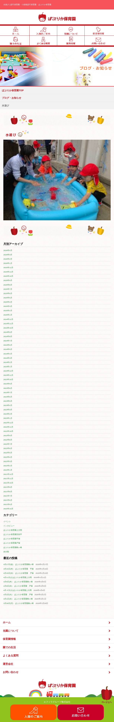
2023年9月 (7, 384)
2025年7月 (7, 289)
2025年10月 (8, 276)
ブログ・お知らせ (11, 97)
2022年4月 (7, 457)
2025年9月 (7, 280)
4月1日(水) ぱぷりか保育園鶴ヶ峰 (17, 599)
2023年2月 (7, 414)
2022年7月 (7, 444)
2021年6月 (7, 500)
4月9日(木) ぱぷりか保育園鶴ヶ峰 (17, 582)
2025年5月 (7, 298)
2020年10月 (8, 509)
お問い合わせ (57, 672)
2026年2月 (7, 259)
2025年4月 (7, 302)
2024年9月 (7, 332)
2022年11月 (8, 427)
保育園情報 (57, 639)
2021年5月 (7, 504)
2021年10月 (8, 483)
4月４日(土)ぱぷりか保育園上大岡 (17, 590)
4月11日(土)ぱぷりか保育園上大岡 (17, 577)
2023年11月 (8, 375)
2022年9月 (7, 435)
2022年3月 (7, 461)
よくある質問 (57, 656)
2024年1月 (7, 367)
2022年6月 (7, 448)
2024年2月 (7, 362)
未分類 (6, 552)
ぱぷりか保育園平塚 (11, 539)
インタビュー (8, 526)
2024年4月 (7, 354)
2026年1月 (7, 263)
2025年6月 (7, 293)
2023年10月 (8, 379)
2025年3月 (7, 306)
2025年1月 (7, 315)
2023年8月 (7, 388)
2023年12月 (8, 371)
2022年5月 (7, 453)
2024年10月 (8, 328)
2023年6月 (7, 397)
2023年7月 (7, 392)
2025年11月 (8, 272)
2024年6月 (7, 345)
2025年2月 (7, 311)
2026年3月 (7, 255)
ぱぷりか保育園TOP (13, 90)
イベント (7, 522)
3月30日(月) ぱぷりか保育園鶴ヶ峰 (18, 603)
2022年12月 (8, 423)
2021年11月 (8, 478)
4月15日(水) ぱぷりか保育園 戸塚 (18, 573)
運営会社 (57, 664)
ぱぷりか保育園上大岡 (12, 530)
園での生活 (57, 647)
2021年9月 (7, 487)
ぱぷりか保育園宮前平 (12, 534)
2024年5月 (7, 349)
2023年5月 (7, 401)
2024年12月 (8, 319)
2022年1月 (7, 470)
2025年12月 (8, 267)
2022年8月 (7, 440)
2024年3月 (7, 358)
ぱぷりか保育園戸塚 (11, 543)
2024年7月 (7, 341)
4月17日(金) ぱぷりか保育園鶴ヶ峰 (18, 564)
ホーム (57, 622)
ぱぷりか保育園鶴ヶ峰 (12, 547)
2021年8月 (7, 492)
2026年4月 (7, 250)
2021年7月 (7, 496)
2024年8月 (7, 336)
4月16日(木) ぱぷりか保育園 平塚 (18, 569)
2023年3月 (7, 410)
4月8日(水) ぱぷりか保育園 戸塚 (17, 586)
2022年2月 (7, 466)
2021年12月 (8, 474)
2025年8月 (7, 285)
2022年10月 (8, 431)
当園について (57, 631)
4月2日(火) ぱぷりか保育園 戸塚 (17, 595)
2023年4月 (7, 405)
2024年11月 (8, 324)
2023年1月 (7, 418)
